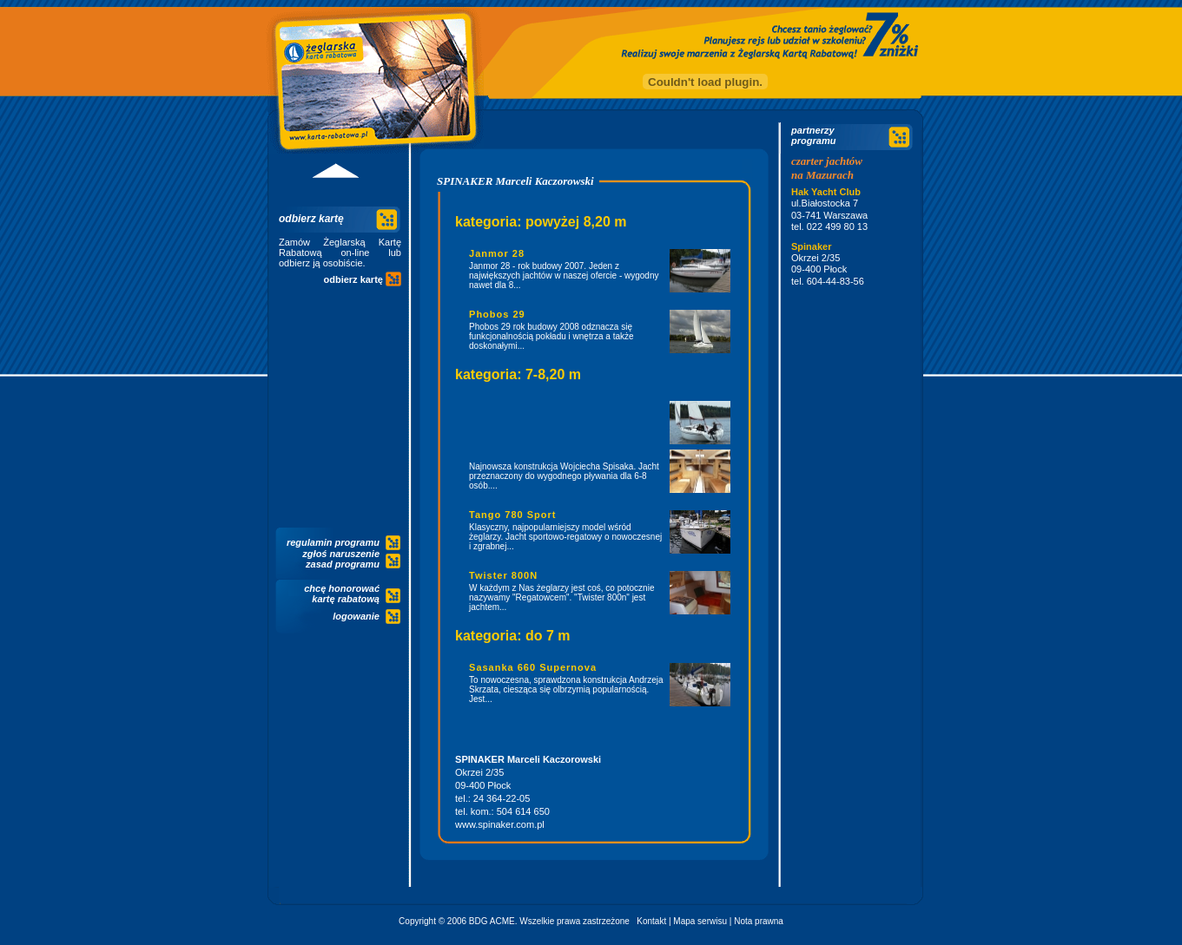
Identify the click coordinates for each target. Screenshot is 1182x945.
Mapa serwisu (700, 921)
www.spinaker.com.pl (500, 824)
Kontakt (651, 921)
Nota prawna (758, 921)
